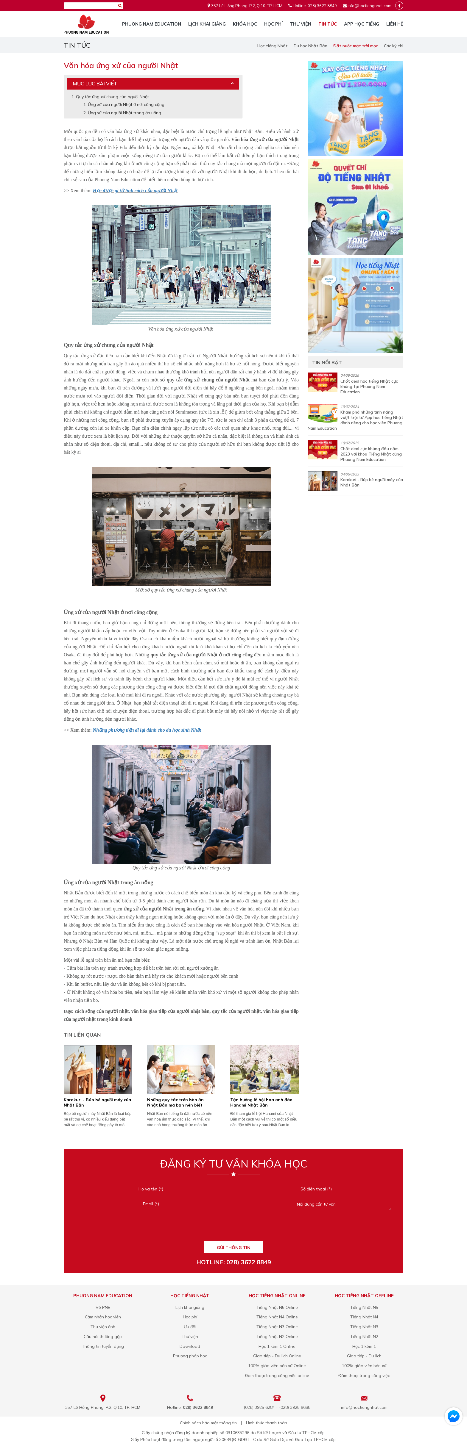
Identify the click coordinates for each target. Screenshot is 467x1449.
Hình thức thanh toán (266, 1422)
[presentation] (233, 1227)
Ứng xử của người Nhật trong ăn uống (124, 112)
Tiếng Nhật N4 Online (277, 1317)
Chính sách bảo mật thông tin (208, 1422)
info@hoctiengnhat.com (369, 5)
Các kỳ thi (393, 45)
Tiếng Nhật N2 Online (277, 1336)
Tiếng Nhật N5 (364, 1307)
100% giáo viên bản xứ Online (277, 1365)
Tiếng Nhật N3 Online (277, 1326)
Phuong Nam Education (151, 24)
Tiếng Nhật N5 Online (277, 1307)
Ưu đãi (190, 1326)
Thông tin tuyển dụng (103, 1346)
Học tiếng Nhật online (277, 1295)
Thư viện (300, 24)
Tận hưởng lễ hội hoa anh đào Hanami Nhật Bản (261, 1102)
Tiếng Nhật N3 (364, 1326)
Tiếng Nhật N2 (364, 1336)
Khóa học (245, 24)
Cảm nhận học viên (103, 1317)
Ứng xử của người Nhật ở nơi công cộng (126, 104)
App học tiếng (361, 24)
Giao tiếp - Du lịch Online (277, 1356)
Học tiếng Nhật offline (364, 1295)
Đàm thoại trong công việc (364, 1375)
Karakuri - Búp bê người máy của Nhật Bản (97, 1102)
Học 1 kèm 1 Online (277, 1346)
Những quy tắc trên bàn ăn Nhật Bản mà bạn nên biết (175, 1102)
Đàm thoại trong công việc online (277, 1375)
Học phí (273, 24)
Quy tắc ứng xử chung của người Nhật (112, 96)
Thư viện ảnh (103, 1326)
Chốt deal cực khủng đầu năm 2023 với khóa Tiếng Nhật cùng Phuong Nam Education (371, 454)
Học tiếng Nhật (272, 45)
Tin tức (327, 24)
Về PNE (103, 1307)
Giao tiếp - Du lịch (364, 1356)
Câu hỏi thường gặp (103, 1336)
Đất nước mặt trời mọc (355, 45)
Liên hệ (394, 24)
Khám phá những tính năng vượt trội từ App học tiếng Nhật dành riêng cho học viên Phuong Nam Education (355, 420)
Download (190, 1346)
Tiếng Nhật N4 (364, 1317)
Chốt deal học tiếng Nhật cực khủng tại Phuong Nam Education (369, 386)
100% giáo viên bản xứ (364, 1365)
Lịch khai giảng (207, 24)
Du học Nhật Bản (310, 45)
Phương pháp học (190, 1356)
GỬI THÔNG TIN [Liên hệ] (233, 1247)
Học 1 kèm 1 (364, 1346)
